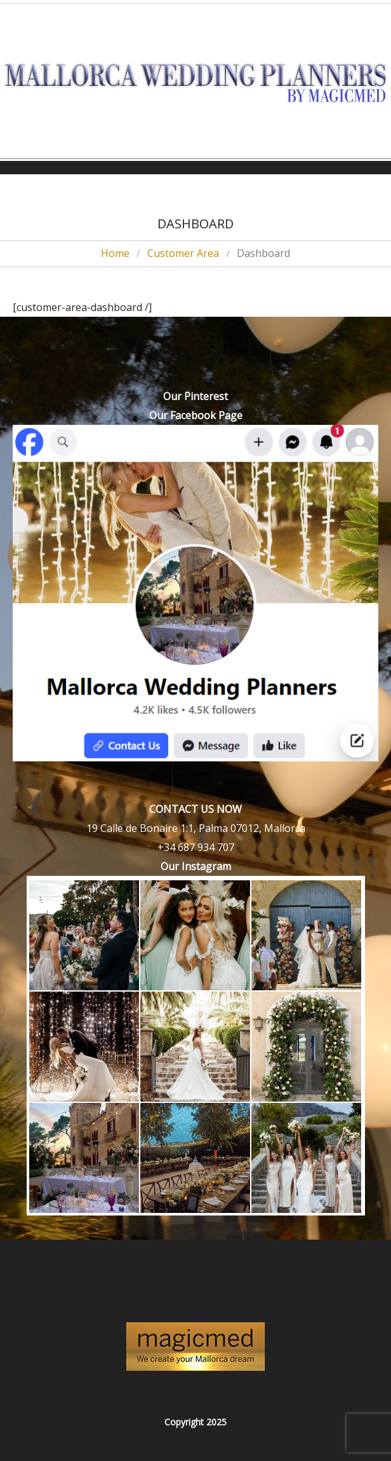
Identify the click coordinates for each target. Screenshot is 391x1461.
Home (115, 253)
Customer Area (183, 253)
